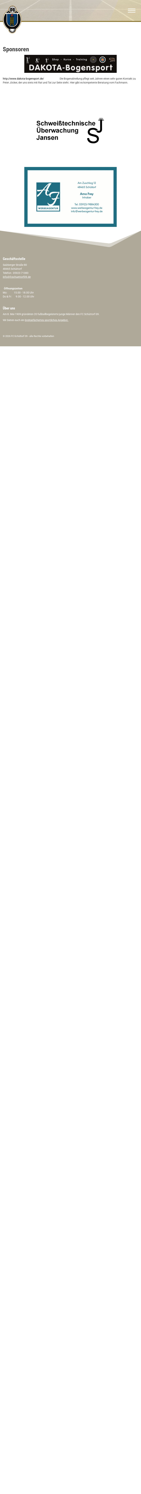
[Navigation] (131, 10)
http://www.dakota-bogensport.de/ (23, 78)
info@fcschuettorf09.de (17, 277)
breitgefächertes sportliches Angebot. (46, 320)
